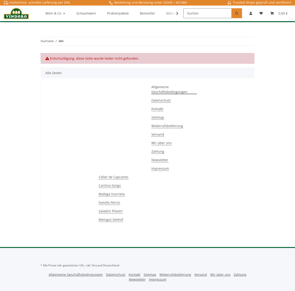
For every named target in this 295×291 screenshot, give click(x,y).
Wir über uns (161, 143)
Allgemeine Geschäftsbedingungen (169, 89)
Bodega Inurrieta (112, 194)
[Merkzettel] (261, 13)
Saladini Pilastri (111, 211)
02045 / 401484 (175, 2)
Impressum (160, 168)
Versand (157, 134)
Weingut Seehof (111, 219)
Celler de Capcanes (113, 177)
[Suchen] (207, 13)
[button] (251, 13)
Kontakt (157, 109)
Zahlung (157, 151)
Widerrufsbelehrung (167, 126)
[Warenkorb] (278, 13)
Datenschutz (161, 100)
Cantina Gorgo (110, 185)
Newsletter (159, 160)
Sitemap (157, 117)
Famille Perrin (109, 202)
